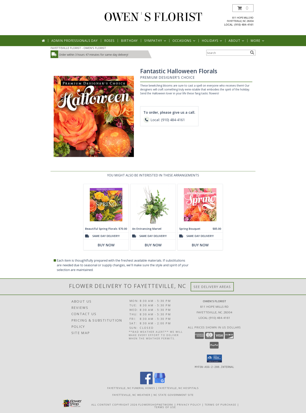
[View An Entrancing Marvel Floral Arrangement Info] (153, 204)
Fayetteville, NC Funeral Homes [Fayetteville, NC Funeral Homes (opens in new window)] (131, 388)
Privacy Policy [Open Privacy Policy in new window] (189, 404)
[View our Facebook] (146, 383)
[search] (252, 52)
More (258, 40)
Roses (109, 40)
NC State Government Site (174, 394)
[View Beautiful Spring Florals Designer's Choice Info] (106, 204)
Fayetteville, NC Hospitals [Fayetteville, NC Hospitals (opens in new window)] (178, 388)
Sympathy (155, 40)
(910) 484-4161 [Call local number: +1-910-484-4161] (244, 24)
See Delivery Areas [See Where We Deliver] (212, 286)
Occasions (184, 40)
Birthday (129, 40)
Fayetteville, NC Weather (131, 394)
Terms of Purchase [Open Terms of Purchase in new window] (220, 404)
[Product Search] (227, 52)
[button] (243, 8)
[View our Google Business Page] (159, 383)
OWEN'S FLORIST (153, 17)
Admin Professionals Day (74, 40)
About (237, 40)
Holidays (212, 40)
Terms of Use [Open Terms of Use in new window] (165, 407)
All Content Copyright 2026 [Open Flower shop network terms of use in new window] (114, 404)
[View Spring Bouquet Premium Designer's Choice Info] (200, 204)
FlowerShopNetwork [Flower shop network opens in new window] (155, 404)
